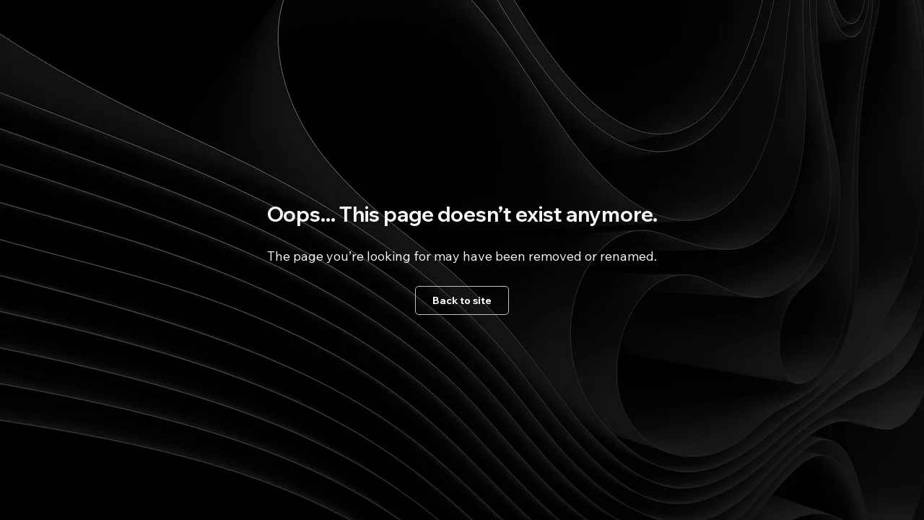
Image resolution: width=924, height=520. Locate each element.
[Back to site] (462, 300)
